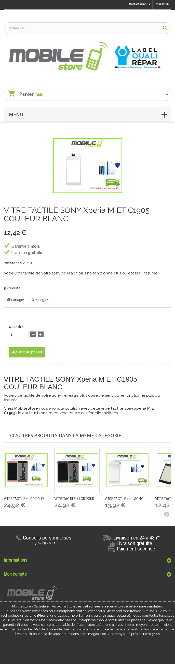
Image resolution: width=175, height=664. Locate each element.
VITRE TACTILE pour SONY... (124, 498)
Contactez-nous (139, 4)
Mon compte (15, 574)
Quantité (16, 327)
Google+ (40, 300)
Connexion (162, 4)
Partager (15, 300)
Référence (13, 263)
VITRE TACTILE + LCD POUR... (25, 498)
